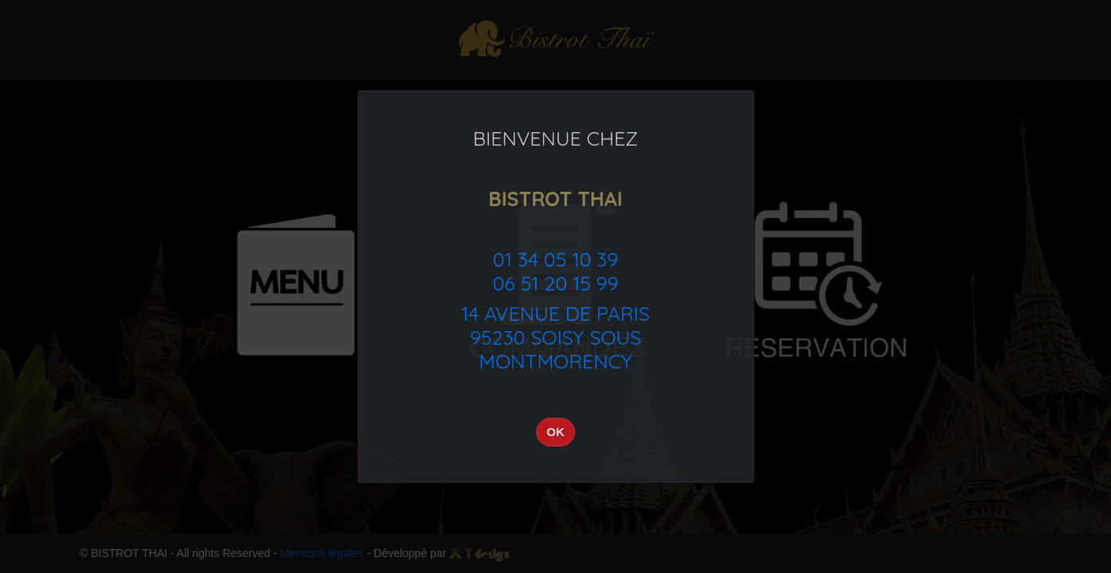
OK (555, 432)
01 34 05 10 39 (555, 259)
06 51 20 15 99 (555, 283)
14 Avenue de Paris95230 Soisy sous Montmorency (555, 337)
